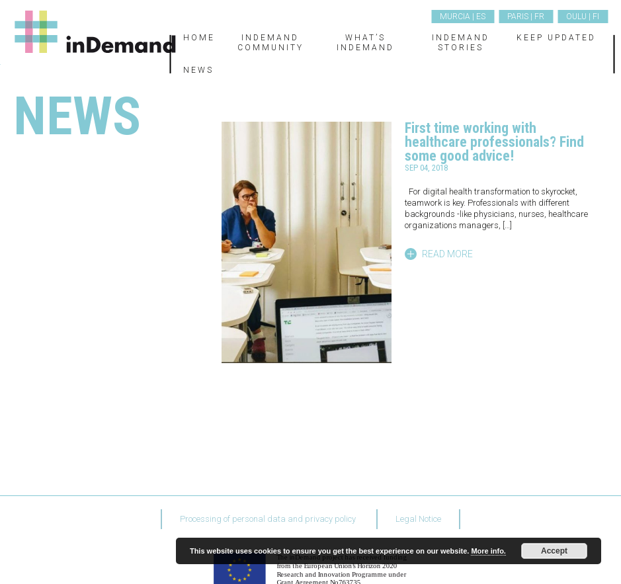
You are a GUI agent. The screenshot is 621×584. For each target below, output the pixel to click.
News (198, 70)
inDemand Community (270, 42)
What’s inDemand (365, 42)
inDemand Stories (460, 42)
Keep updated (556, 37)
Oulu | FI (582, 16)
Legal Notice (418, 519)
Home (199, 37)
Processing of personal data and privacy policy (268, 519)
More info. (488, 551)
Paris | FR (525, 16)
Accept (554, 551)
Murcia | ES (462, 16)
